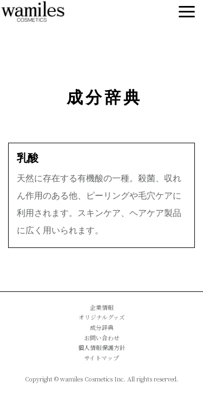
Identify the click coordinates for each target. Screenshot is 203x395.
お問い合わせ (102, 338)
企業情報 (102, 307)
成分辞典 (104, 97)
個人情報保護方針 (102, 347)
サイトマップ (101, 358)
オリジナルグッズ (101, 317)
